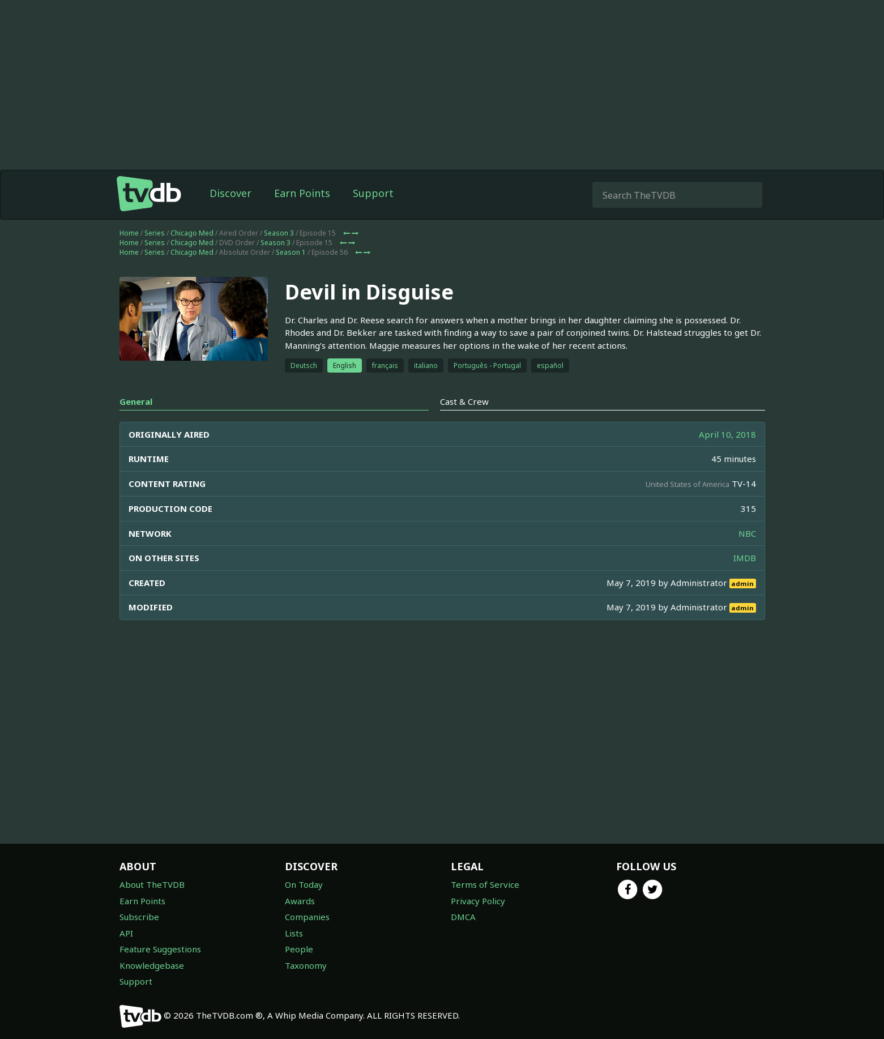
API (126, 933)
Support (373, 193)
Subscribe (139, 916)
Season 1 (291, 252)
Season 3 (279, 233)
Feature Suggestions (160, 949)
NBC (747, 533)
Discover (230, 193)
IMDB (744, 557)
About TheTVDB (152, 884)
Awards (300, 901)
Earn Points (302, 193)
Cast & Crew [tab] (464, 401)
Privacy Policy (478, 901)
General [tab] (135, 401)
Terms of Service (485, 884)
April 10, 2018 (727, 434)
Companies (307, 916)
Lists (294, 933)
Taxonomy (306, 965)
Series (154, 233)
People (299, 949)
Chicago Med (191, 233)
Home (129, 233)
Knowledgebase (151, 965)
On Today (304, 884)
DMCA (463, 916)
